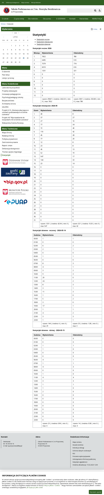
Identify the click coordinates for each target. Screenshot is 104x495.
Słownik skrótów (78, 445)
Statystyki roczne (43, 39)
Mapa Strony (7, 132)
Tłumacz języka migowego (12, 152)
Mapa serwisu (25, 2)
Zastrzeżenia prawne (10, 142)
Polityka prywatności (10, 139)
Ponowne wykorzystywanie (81, 456)
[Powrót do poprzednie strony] (100, 29)
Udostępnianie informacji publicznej (84, 459)
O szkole (6, 19)
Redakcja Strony (8, 136)
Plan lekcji (5, 75)
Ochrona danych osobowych (82, 451)
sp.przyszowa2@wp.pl (15, 446)
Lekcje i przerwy (8, 78)
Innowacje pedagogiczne (11, 94)
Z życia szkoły (19, 19)
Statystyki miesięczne (45, 42)
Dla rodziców (33, 19)
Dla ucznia (47, 19)
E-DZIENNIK (60, 19)
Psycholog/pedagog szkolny (12, 97)
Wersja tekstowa (36, 2)
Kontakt (72, 19)
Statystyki (6, 155)
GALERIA (5, 107)
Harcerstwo (83, 19)
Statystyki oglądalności (80, 462)
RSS (3, 2)
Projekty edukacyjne (9, 91)
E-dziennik (6, 71)
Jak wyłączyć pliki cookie (35, 487)
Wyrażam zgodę (95, 492)
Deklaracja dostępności (12, 2)
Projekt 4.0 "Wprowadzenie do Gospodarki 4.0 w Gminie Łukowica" (15, 118)
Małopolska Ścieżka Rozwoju (13, 123)
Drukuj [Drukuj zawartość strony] (94, 29)
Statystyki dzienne (43, 44)
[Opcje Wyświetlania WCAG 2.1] (100, 10)
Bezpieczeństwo (8, 100)
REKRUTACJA (97, 19)
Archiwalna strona (9, 104)
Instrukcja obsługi (78, 448)
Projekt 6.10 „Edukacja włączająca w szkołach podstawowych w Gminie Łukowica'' (15, 112)
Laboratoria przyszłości (11, 88)
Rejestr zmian (7, 145)
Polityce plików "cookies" (51, 485)
